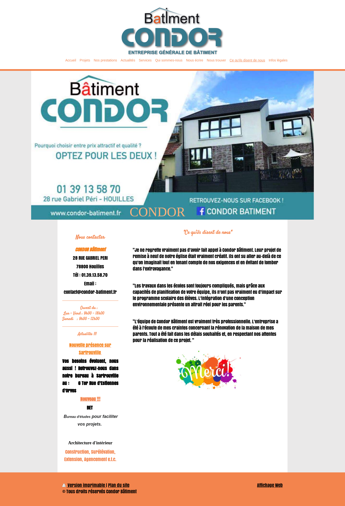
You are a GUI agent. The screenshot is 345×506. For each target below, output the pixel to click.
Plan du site (118, 485)
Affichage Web (270, 485)
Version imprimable (84, 485)
